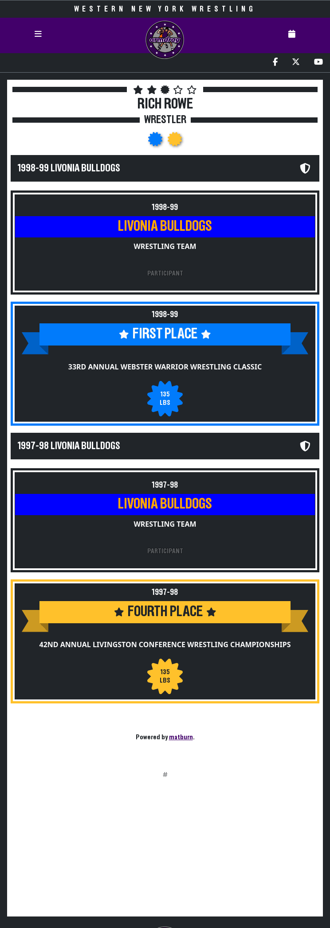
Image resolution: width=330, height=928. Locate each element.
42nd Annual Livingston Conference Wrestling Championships (165, 644)
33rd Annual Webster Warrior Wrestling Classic (165, 367)
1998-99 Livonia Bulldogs (69, 168)
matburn (181, 737)
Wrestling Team (165, 246)
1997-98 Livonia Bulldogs (69, 446)
